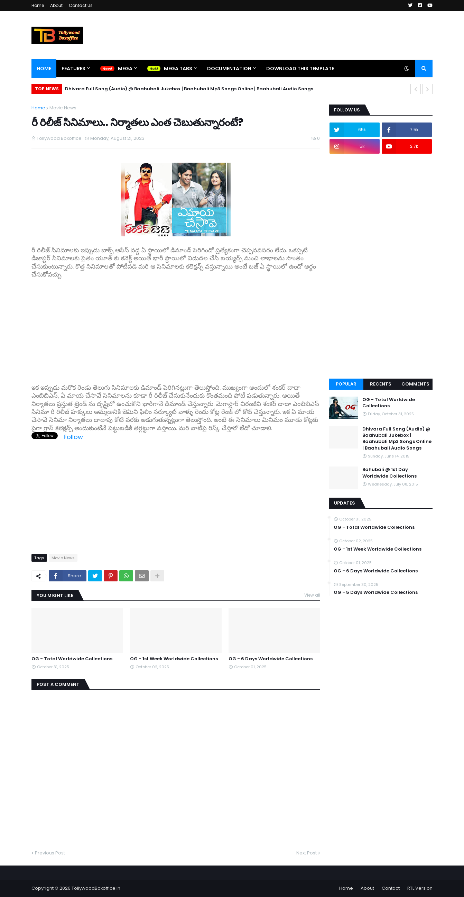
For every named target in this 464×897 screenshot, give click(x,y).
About (56, 5)
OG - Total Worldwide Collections (71, 659)
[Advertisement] (175, 327)
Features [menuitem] (73, 68)
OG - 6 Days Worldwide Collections (271, 659)
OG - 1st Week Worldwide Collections (174, 659)
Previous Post (50, 853)
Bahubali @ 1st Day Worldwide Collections (389, 472)
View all (312, 595)
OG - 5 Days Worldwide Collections (376, 592)
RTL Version (420, 888)
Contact (391, 888)
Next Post (306, 853)
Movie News (62, 108)
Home (37, 5)
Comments (415, 384)
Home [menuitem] (44, 68)
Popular (346, 384)
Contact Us (81, 5)
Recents (380, 384)
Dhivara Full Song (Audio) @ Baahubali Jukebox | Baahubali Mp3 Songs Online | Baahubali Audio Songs (189, 88)
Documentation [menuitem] (229, 68)
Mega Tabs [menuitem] (178, 68)
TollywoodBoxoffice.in (96, 888)
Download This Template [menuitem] (300, 68)
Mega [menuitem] (125, 68)
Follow (73, 437)
